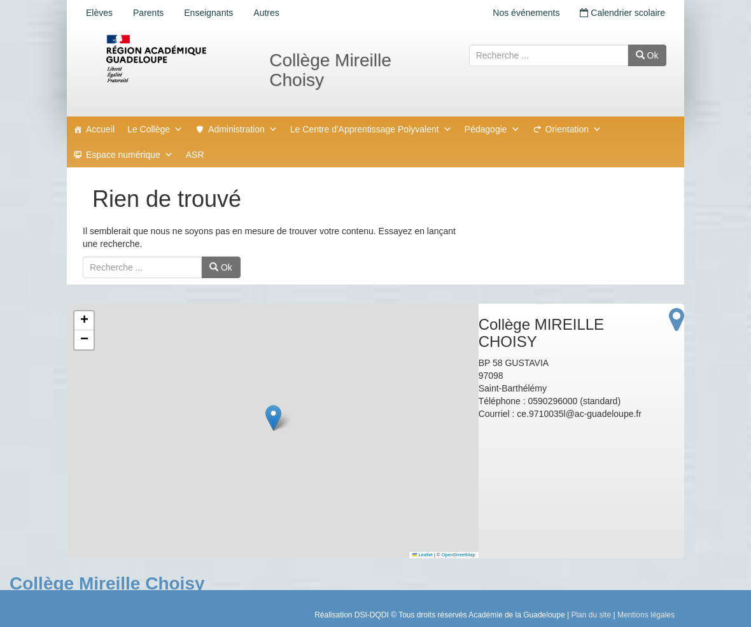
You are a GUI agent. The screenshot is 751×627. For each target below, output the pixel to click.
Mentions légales (646, 614)
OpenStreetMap (458, 555)
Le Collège (155, 129)
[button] (273, 418)
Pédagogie (492, 129)
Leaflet (422, 555)
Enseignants (208, 13)
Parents (148, 13)
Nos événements (526, 13)
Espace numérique (129, 155)
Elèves (99, 13)
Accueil (100, 129)
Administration (242, 129)
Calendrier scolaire (622, 13)
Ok (647, 55)
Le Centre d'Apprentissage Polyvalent (371, 129)
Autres (266, 13)
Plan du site (591, 614)
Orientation (573, 129)
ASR (195, 155)
